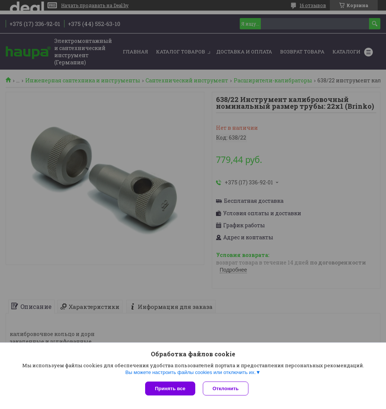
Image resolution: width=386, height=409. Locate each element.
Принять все (170, 388)
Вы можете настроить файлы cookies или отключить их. (190, 372)
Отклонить (226, 388)
